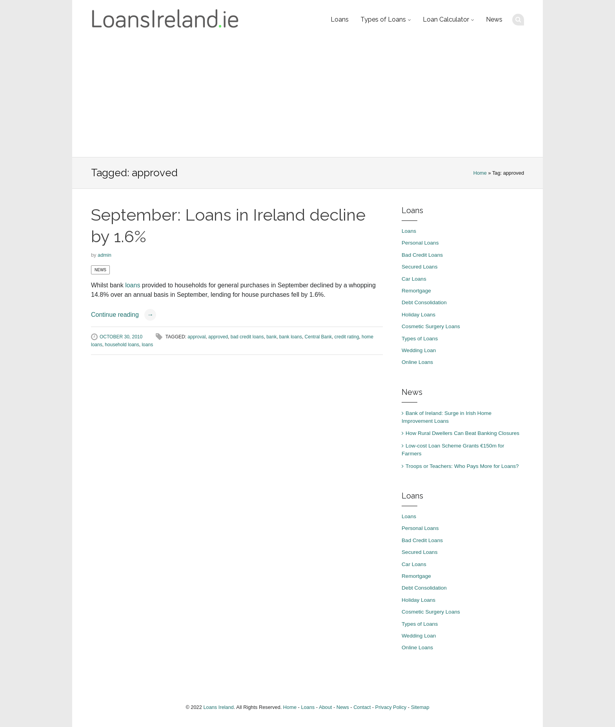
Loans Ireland (218, 707)
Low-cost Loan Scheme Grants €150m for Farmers (453, 450)
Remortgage (416, 291)
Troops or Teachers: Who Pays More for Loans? (462, 466)
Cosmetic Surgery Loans (431, 326)
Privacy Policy (391, 707)
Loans (340, 19)
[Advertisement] (307, 98)
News (494, 19)
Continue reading (123, 314)
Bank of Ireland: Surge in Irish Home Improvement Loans (446, 417)
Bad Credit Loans (422, 255)
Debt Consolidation (424, 302)
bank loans (290, 337)
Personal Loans (420, 243)
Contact (362, 707)
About (325, 707)
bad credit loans (247, 337)
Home (480, 173)
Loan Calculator (446, 19)
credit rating (347, 337)
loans (132, 285)
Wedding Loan (419, 350)
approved (218, 337)
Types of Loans (383, 19)
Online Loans (417, 362)
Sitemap (420, 707)
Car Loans (414, 279)
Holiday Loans (418, 315)
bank (271, 337)
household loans (122, 344)
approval (196, 337)
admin (104, 255)
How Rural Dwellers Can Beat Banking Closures (462, 433)
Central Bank (318, 337)
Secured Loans (419, 267)
